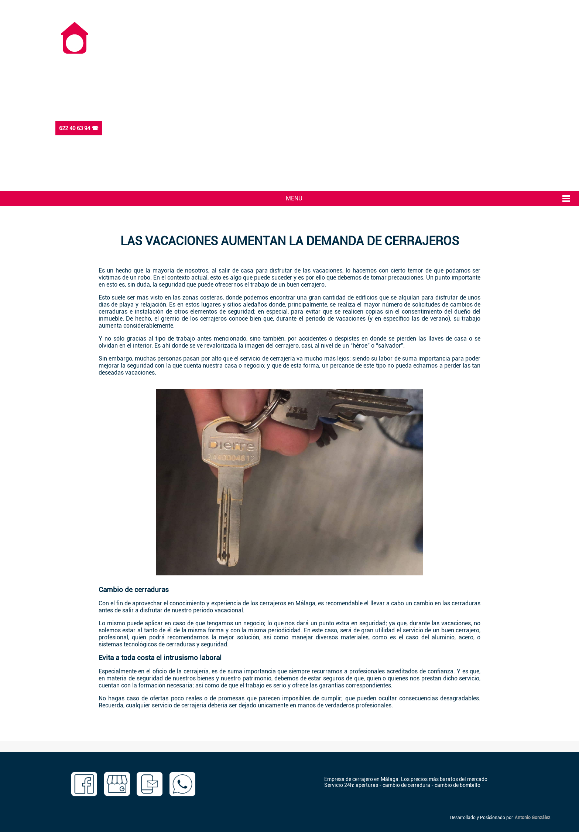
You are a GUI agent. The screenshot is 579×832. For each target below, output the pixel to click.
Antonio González (532, 817)
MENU (294, 198)
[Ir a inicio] (74, 50)
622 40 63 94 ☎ (79, 128)
